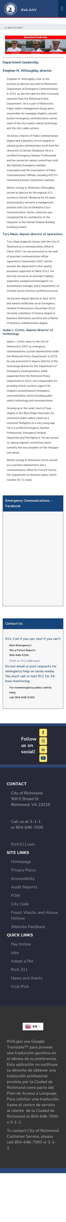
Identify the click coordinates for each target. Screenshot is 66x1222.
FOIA (15, 895)
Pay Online (21, 944)
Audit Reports (24, 887)
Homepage (21, 861)
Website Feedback (28, 926)
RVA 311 (19, 969)
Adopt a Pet (22, 961)
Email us (14, 661)
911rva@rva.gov (30, 661)
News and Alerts (27, 978)
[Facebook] (43, 732)
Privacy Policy (23, 870)
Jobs (15, 952)
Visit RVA (20, 986)
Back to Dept (14, 27)
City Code (20, 904)
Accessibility (23, 878)
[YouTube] (43, 758)
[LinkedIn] (43, 749)
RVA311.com (23, 844)
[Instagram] (43, 741)
